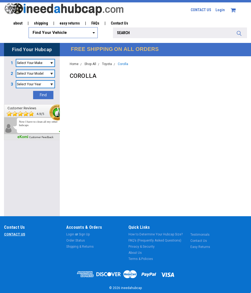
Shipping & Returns (80, 246)
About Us (135, 253)
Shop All (90, 64)
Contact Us (119, 23)
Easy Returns (200, 247)
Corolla (123, 64)
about (17, 23)
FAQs (95, 23)
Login (220, 10)
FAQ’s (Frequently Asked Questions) (154, 240)
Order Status (75, 240)
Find (43, 95)
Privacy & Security (141, 246)
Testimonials (200, 234)
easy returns (70, 23)
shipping (41, 23)
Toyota (107, 64)
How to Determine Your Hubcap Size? (155, 234)
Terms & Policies (140, 259)
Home (74, 64)
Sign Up (84, 234)
